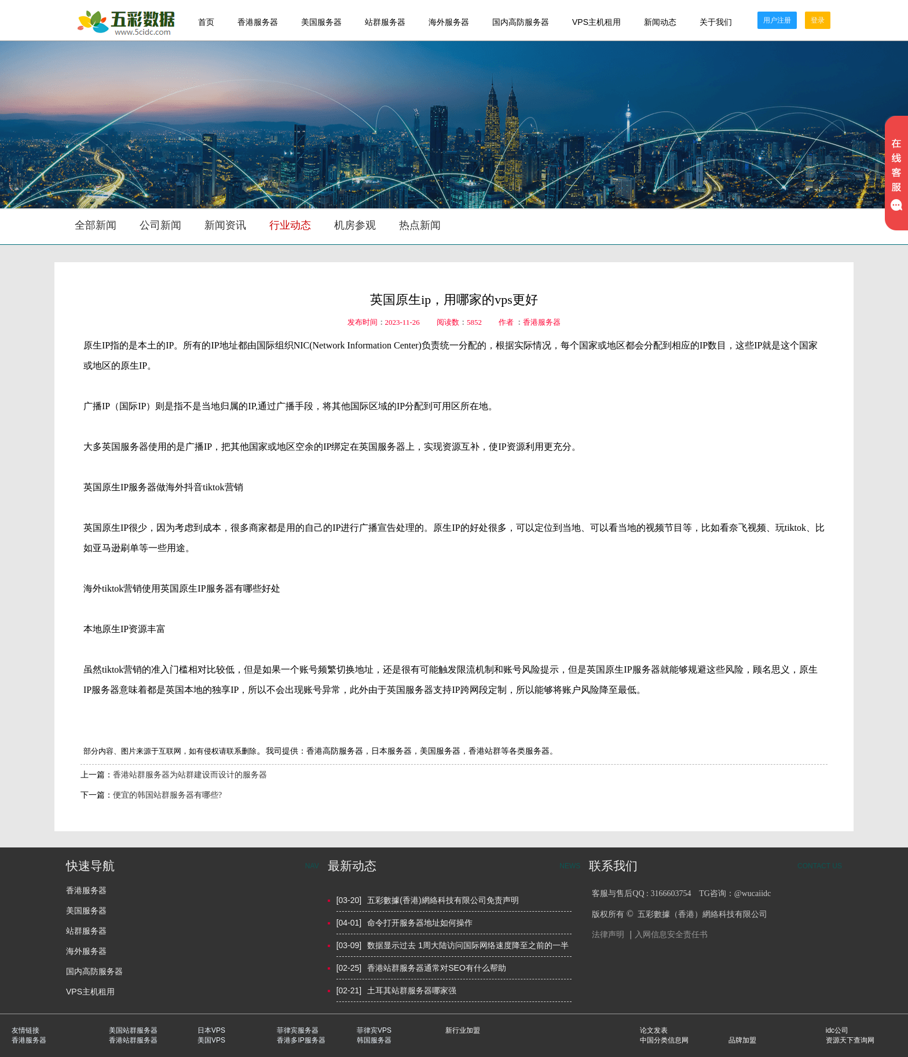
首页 (206, 22)
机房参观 (355, 225)
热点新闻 (420, 225)
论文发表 (654, 1030)
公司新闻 (160, 225)
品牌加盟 (742, 1040)
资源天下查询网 (850, 1040)
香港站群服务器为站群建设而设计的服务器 (190, 774)
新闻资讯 (225, 225)
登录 (818, 20)
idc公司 (837, 1030)
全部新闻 (95, 225)
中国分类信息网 (664, 1040)
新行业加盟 (462, 1030)
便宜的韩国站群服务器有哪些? (167, 795)
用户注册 (777, 20)
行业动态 (290, 225)
